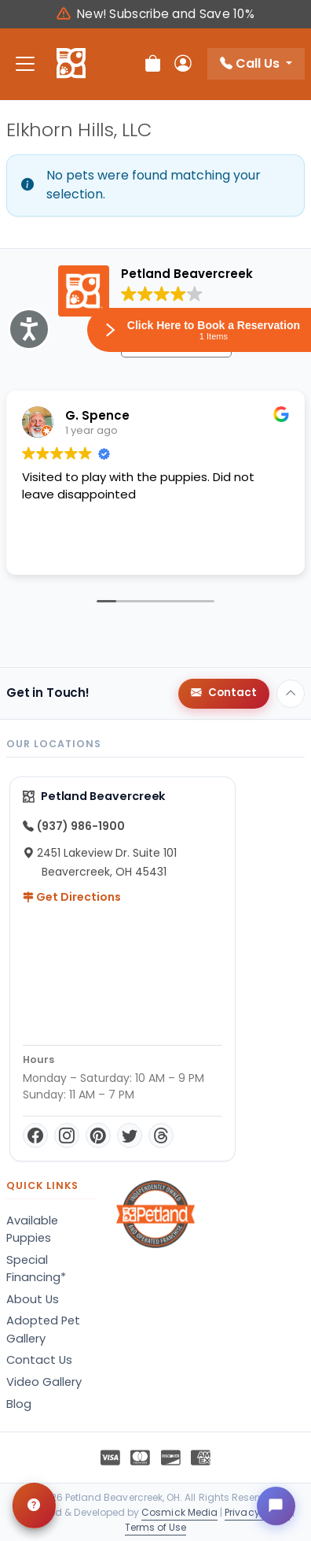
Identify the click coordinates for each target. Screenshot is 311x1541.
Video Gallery (44, 1382)
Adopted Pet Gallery (43, 1329)
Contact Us (39, 1360)
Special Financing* (36, 1268)
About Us (32, 1299)
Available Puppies (32, 1229)
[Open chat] (275, 1505)
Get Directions (72, 897)
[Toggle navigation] (25, 64)
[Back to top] (290, 694)
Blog (18, 1404)
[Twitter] (129, 1135)
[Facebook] (35, 1135)
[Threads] (161, 1135)
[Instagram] (66, 1135)
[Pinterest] (98, 1135)
